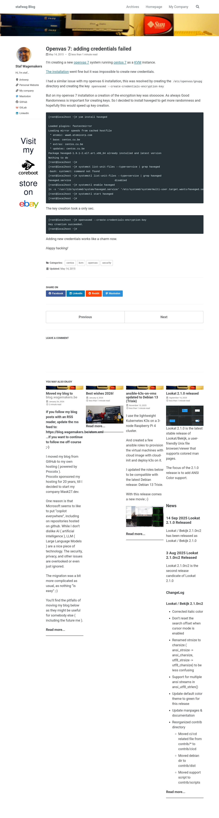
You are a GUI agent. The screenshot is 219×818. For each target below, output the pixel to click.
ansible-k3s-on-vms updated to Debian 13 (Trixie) (142, 397)
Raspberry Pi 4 (145, 426)
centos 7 (120, 62)
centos (70, 262)
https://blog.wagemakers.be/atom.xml (74, 432)
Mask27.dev (69, 492)
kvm (81, 262)
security (106, 262)
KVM (137, 62)
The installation (57, 72)
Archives (132, 7)
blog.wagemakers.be (61, 397)
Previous (85, 317)
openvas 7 (81, 62)
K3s (146, 421)
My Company (178, 7)
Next (163, 317)
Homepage (154, 7)
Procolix (52, 471)
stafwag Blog (25, 7)
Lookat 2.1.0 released (182, 393)
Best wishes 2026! (99, 393)
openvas (93, 262)
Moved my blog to (59, 393)
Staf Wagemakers (29, 66)
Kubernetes (134, 421)
